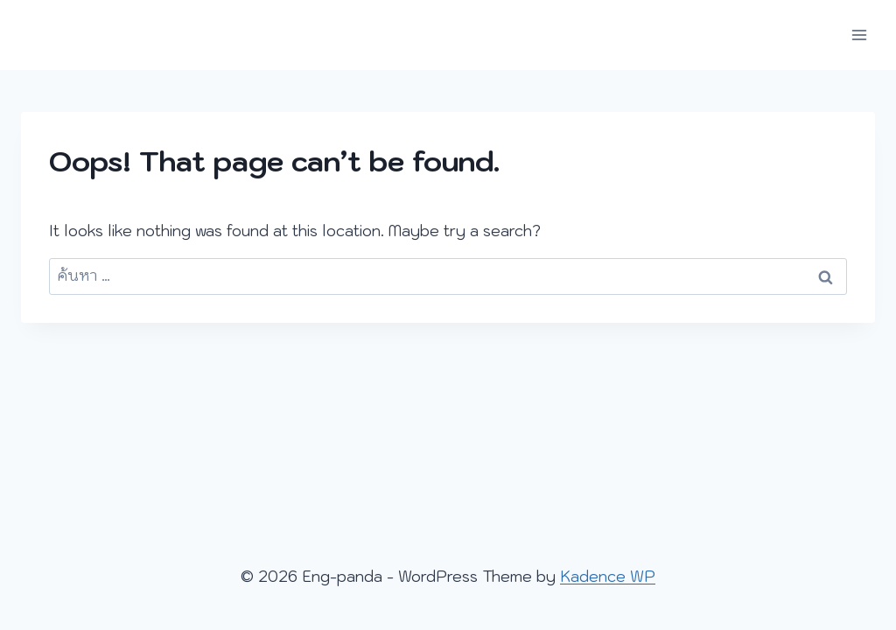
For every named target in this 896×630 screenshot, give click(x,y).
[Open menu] (859, 34)
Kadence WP (607, 576)
